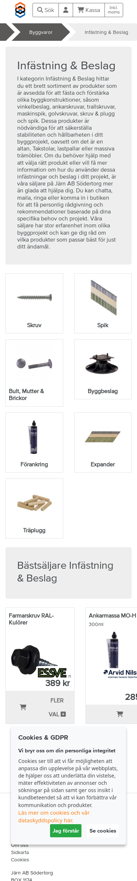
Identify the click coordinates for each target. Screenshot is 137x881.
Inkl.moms (114, 10)
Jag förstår (66, 830)
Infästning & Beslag (106, 32)
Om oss (19, 845)
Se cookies (103, 830)
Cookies (20, 859)
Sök (45, 10)
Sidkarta (20, 852)
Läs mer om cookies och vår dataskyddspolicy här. (54, 816)
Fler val (57, 707)
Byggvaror (41, 32)
